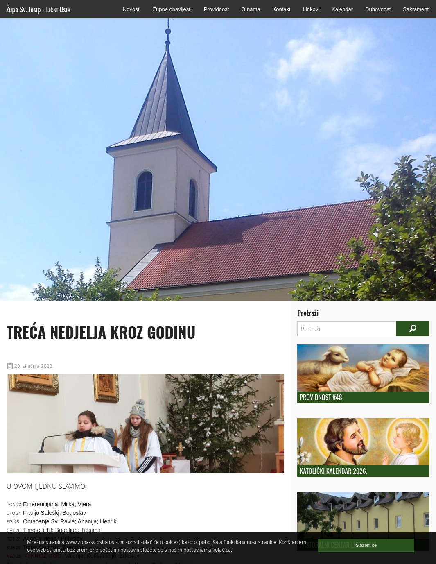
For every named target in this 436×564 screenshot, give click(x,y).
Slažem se (366, 545)
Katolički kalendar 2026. (333, 471)
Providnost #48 (321, 397)
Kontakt (281, 9)
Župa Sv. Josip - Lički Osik (38, 9)
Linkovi (311, 9)
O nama (250, 9)
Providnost (216, 9)
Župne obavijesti (172, 9)
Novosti (131, 9)
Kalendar (342, 9)
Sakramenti (416, 9)
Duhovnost (378, 9)
